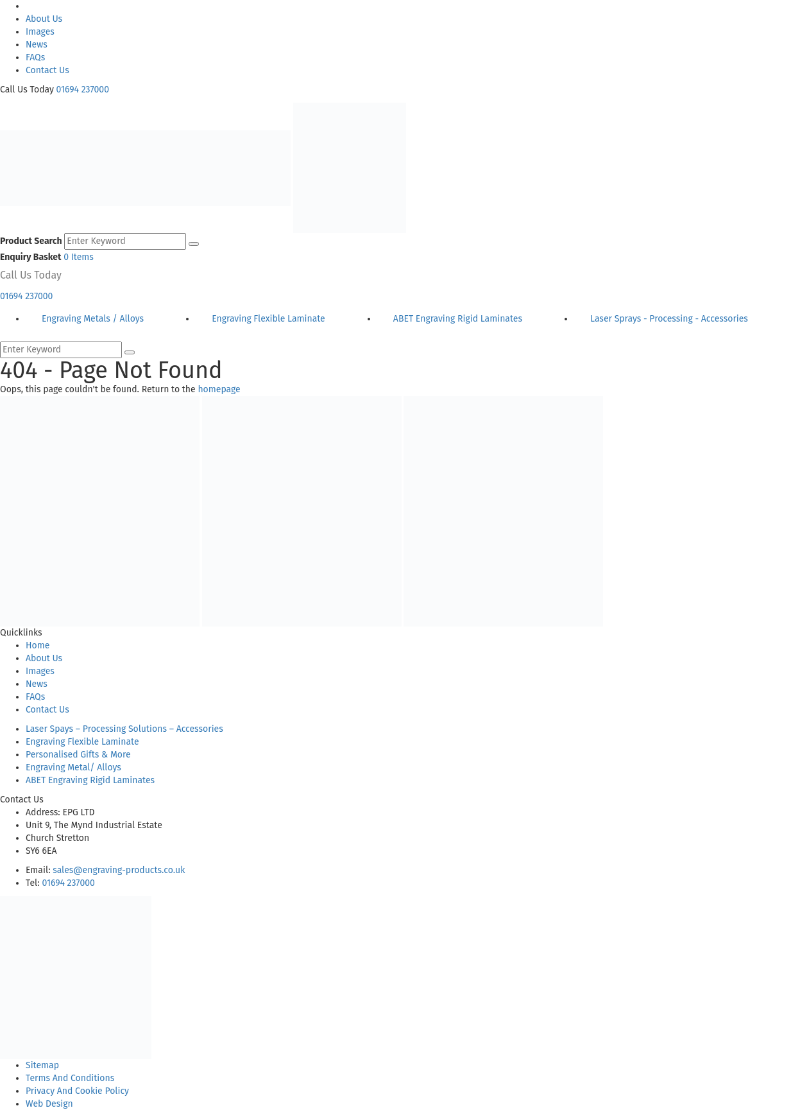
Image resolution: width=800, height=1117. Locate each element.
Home (37, 645)
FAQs (35, 57)
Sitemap (42, 1065)
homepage (219, 389)
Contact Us (47, 70)
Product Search (31, 241)
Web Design (49, 1103)
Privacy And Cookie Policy (77, 1091)
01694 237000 (82, 89)
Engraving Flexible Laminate (82, 741)
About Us (44, 18)
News (36, 44)
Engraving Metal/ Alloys (73, 767)
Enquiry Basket (30, 257)
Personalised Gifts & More (78, 754)
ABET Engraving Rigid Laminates (90, 780)
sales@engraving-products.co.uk (119, 870)
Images (40, 31)
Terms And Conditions (70, 1078)
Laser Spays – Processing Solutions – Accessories (124, 728)
